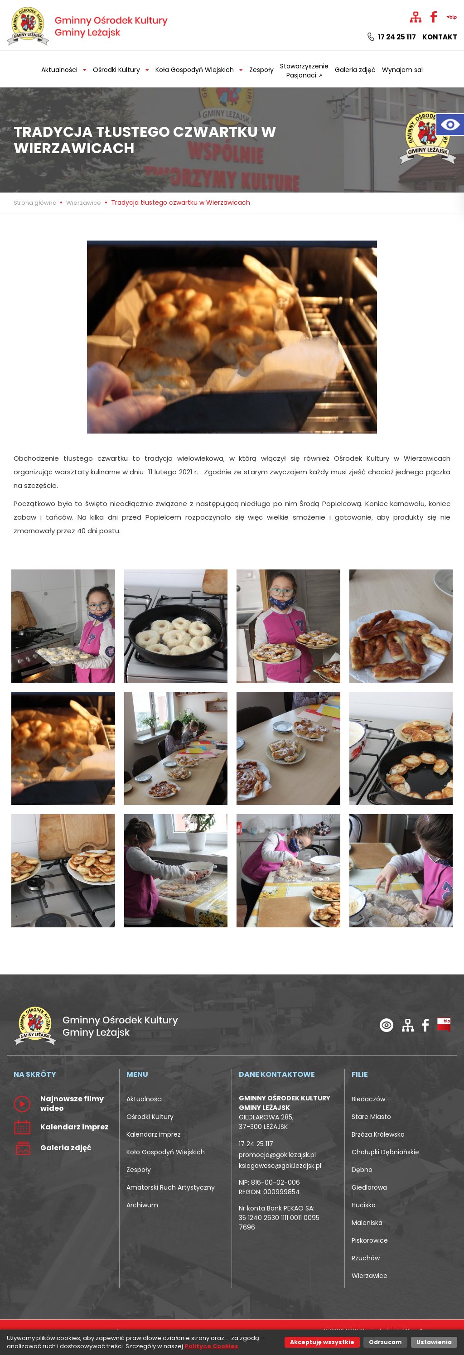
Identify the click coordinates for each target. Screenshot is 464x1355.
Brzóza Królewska (378, 1134)
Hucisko (364, 1205)
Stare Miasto (371, 1116)
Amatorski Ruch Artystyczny (170, 1187)
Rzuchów (366, 1258)
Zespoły (261, 69)
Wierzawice (83, 202)
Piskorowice (370, 1240)
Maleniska (367, 1222)
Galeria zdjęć (355, 69)
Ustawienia (434, 1342)
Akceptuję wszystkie (322, 1342)
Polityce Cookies (211, 1346)
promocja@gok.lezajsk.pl (277, 1154)
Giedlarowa (369, 1187)
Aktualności (144, 1099)
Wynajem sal (402, 69)
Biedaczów (368, 1099)
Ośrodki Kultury (150, 1116)
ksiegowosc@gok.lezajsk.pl (280, 1165)
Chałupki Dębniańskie (385, 1152)
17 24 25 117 (391, 37)
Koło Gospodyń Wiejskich (165, 1152)
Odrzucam (385, 1342)
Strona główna (36, 202)
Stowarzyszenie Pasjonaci (304, 71)
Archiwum (142, 1205)
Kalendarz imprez (153, 1134)
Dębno (362, 1169)
